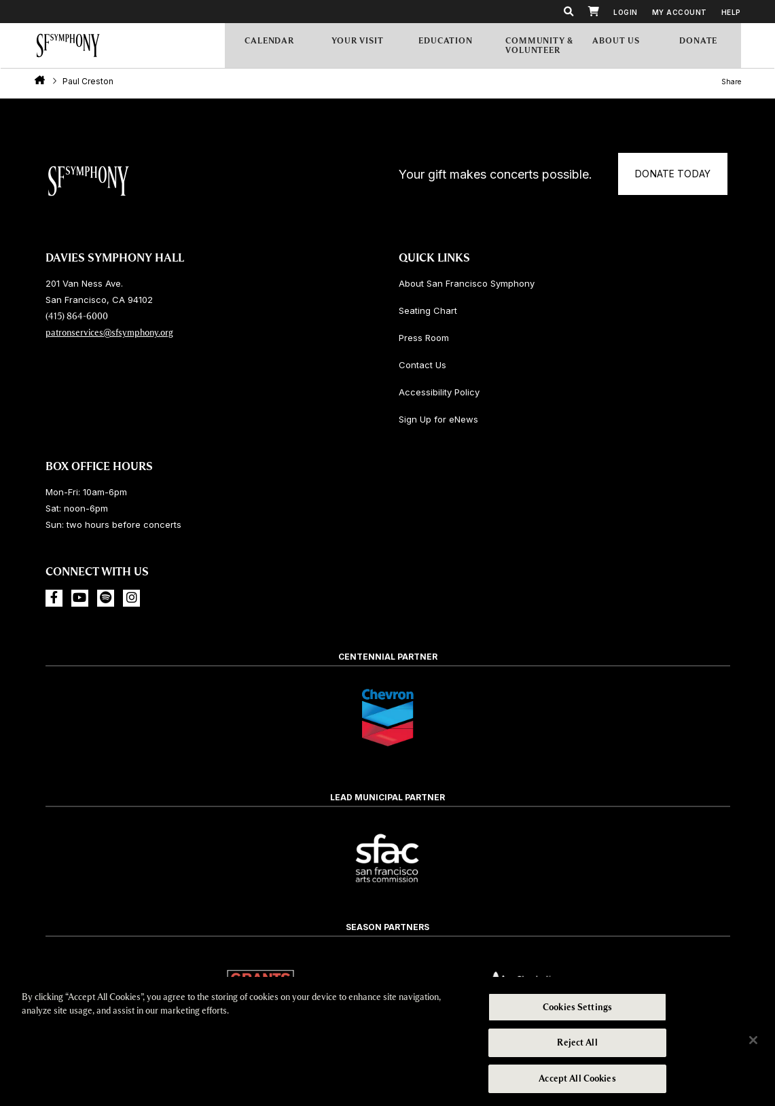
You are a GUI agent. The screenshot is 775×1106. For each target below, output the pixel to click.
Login (625, 12)
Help (731, 12)
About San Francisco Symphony (467, 283)
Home (40, 82)
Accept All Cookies (577, 1078)
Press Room (424, 337)
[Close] (753, 1040)
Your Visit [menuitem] (369, 46)
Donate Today (466, 192)
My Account (679, 12)
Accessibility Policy (439, 392)
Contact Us (422, 364)
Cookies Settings (577, 1008)
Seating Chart (428, 310)
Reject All (577, 1043)
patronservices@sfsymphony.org (109, 332)
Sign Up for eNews (438, 419)
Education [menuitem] (456, 46)
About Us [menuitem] (630, 46)
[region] (387, 1041)
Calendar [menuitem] (282, 46)
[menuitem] (712, 46)
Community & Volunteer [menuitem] (541, 46)
